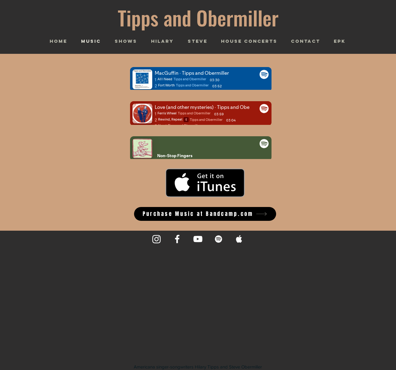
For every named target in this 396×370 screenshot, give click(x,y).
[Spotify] (218, 239)
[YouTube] (197, 239)
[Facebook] (177, 239)
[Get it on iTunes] (205, 183)
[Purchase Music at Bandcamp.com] (205, 214)
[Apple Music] (239, 239)
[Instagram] (156, 239)
